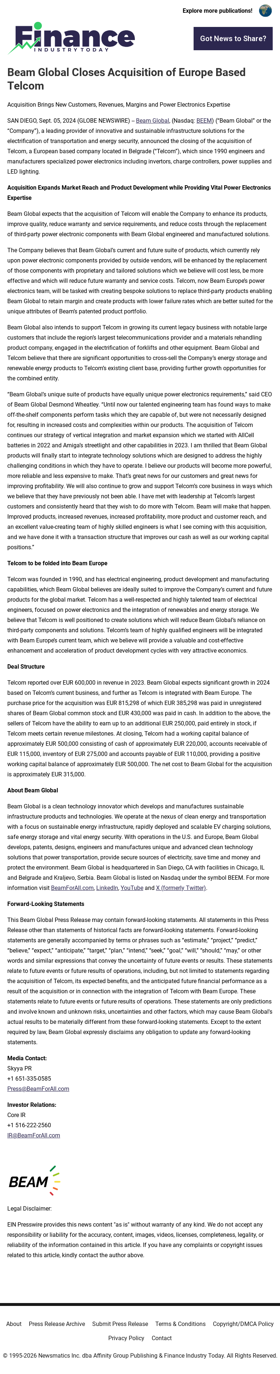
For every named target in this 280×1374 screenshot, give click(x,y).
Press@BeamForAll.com (38, 1088)
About (14, 1323)
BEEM (204, 120)
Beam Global (152, 120)
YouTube (132, 887)
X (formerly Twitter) (181, 887)
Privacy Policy (126, 1338)
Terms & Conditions (180, 1323)
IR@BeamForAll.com (33, 1135)
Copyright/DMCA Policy (243, 1323)
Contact (162, 1338)
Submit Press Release (120, 1323)
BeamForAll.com (72, 887)
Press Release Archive (57, 1323)
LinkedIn (107, 887)
